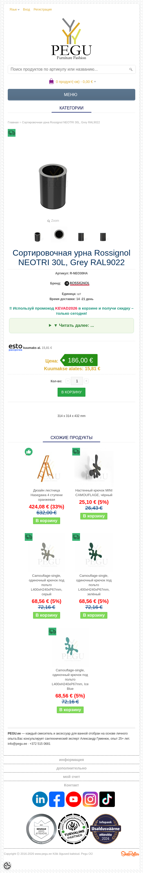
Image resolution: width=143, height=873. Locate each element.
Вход (26, 9)
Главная (13, 122)
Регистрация (43, 9)
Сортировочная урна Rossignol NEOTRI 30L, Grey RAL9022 (61, 122)
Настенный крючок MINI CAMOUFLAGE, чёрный (94, 492)
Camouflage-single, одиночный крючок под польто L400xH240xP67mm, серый (46, 585)
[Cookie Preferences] (7, 865)
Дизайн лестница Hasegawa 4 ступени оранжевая (46, 494)
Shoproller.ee (130, 853)
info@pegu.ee (17, 744)
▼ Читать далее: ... (73, 325)
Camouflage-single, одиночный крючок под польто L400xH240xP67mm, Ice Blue (70, 679)
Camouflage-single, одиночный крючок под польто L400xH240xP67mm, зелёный (94, 585)
